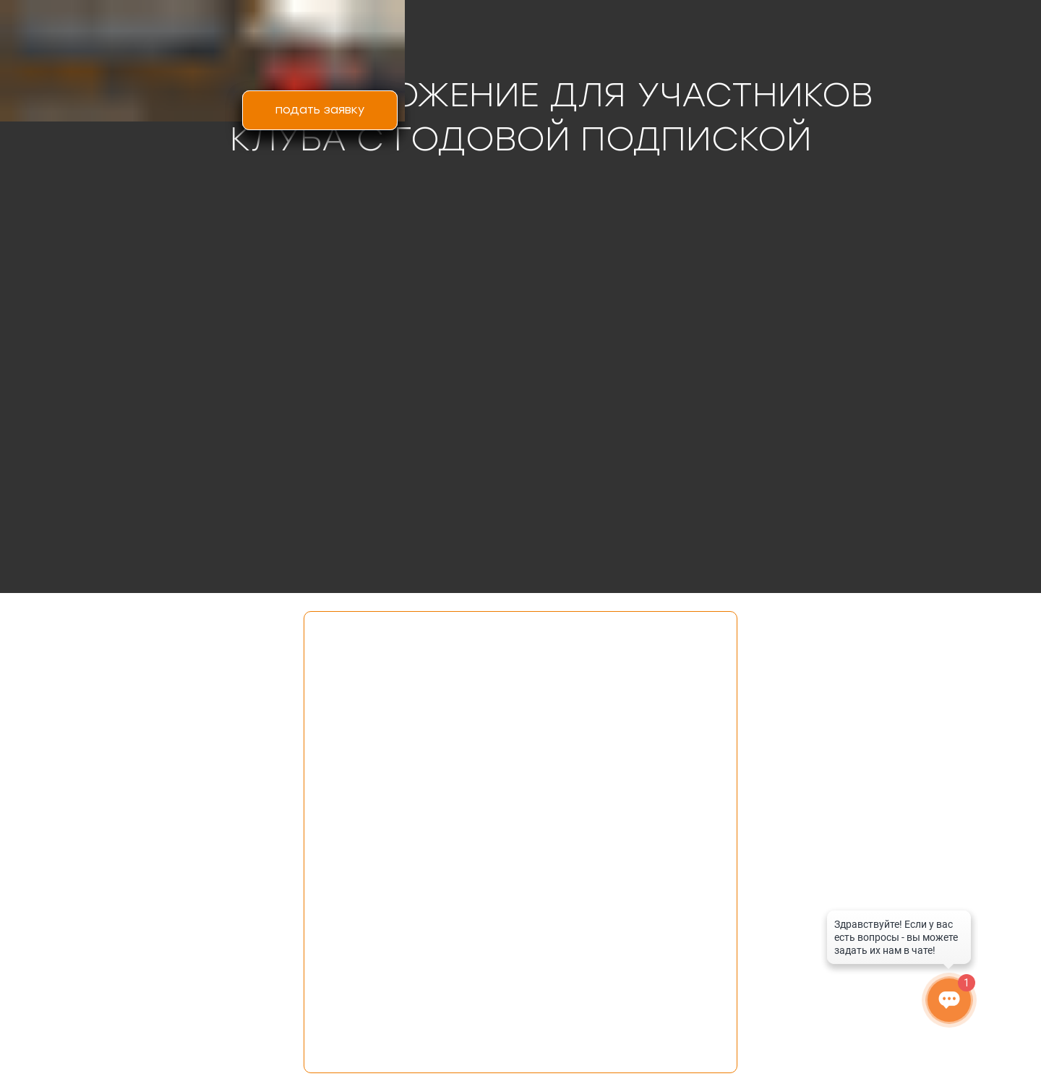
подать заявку (319, 109)
